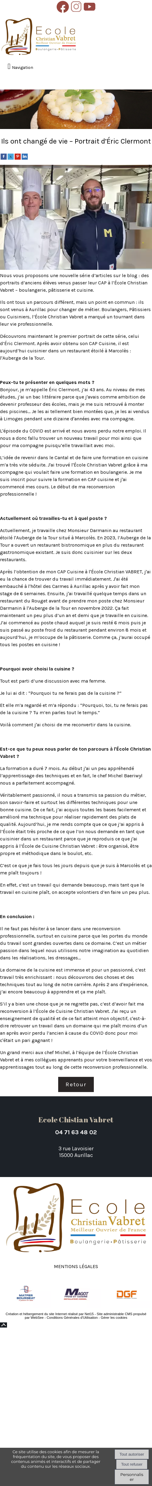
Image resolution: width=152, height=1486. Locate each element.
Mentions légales (76, 1266)
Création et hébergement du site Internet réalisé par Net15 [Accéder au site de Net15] (49, 1314)
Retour (76, 1084)
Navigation (22, 67)
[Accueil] (39, 37)
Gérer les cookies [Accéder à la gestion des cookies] (114, 1317)
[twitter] (11, 156)
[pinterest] (18, 156)
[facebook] (4, 156)
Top (3, 1325)
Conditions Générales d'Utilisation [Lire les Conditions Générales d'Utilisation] (72, 1317)
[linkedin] (25, 156)
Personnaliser (131, 1477)
